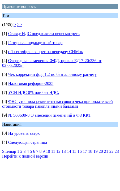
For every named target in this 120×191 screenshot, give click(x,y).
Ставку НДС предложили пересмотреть (44, 33)
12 (58, 151)
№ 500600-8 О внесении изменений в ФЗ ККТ (49, 115)
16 (80, 151)
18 (90, 151)
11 (53, 151)
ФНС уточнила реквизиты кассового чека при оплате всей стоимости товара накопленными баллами (57, 103)
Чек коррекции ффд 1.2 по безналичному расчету (52, 74)
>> (19, 24)
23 (117, 151)
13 (64, 151)
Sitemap (9, 151)
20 (101, 151)
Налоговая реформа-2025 (31, 83)
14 (69, 151)
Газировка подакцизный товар (35, 42)
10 (48, 151)
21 (106, 151)
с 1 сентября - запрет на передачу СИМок (45, 51)
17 (85, 151)
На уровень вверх (24, 133)
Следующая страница (27, 142)
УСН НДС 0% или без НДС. (33, 92)
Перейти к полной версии (25, 156)
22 (111, 151)
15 (74, 151)
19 (95, 151)
